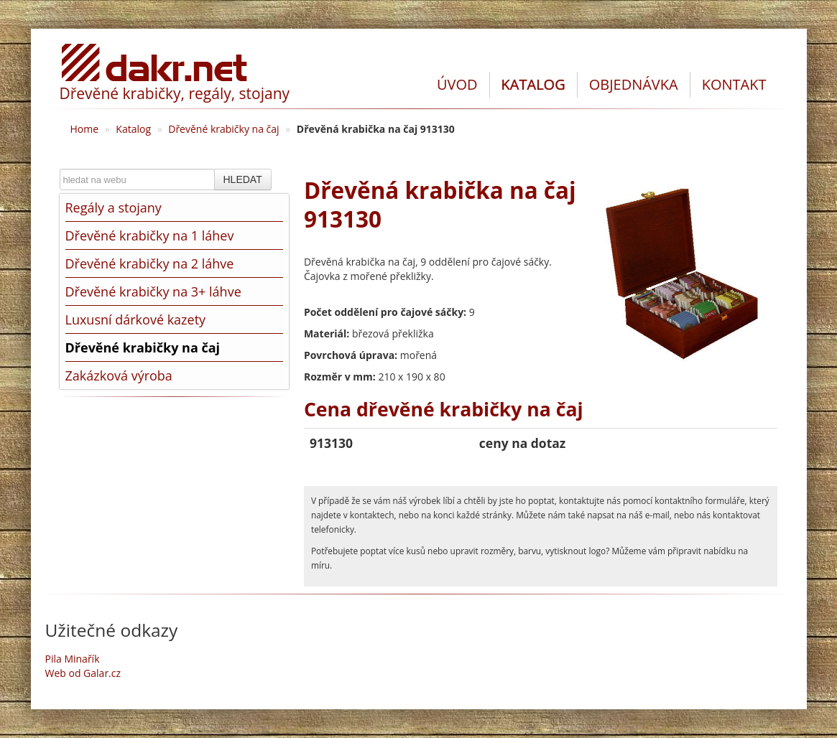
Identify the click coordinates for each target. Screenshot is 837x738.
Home (84, 129)
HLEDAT (242, 179)
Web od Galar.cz (83, 673)
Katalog (133, 129)
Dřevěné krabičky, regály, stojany (175, 93)
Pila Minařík (72, 658)
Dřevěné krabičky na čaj (223, 129)
